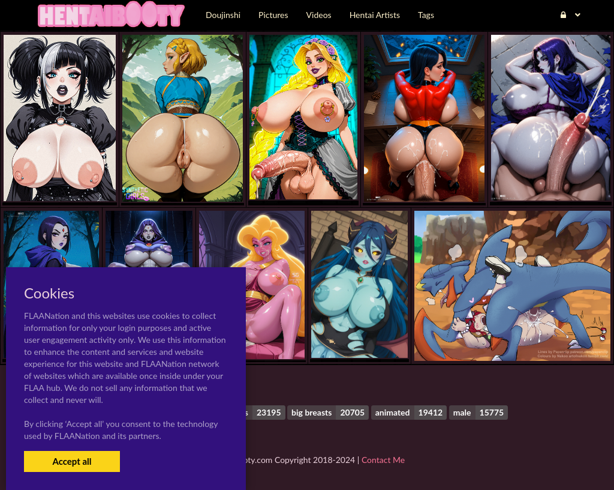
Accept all (71, 461)
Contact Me (383, 460)
